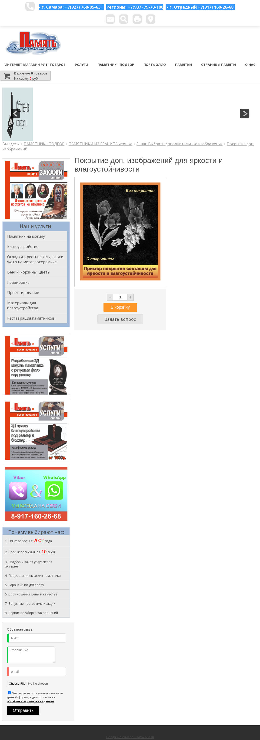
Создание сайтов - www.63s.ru (130, 737)
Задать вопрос (120, 319)
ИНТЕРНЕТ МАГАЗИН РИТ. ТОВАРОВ (35, 64)
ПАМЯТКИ (183, 64)
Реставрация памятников (30, 318)
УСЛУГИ (81, 64)
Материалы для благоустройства (22, 305)
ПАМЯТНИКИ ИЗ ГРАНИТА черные (100, 143)
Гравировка (18, 282)
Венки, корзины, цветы (28, 272)
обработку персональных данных (30, 701)
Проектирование (23, 292)
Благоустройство (23, 246)
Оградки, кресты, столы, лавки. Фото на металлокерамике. (35, 259)
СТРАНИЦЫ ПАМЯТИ (218, 64)
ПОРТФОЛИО (154, 64)
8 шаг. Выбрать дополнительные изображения (180, 143)
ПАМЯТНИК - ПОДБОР (115, 64)
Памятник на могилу (26, 236)
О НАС (250, 64)
